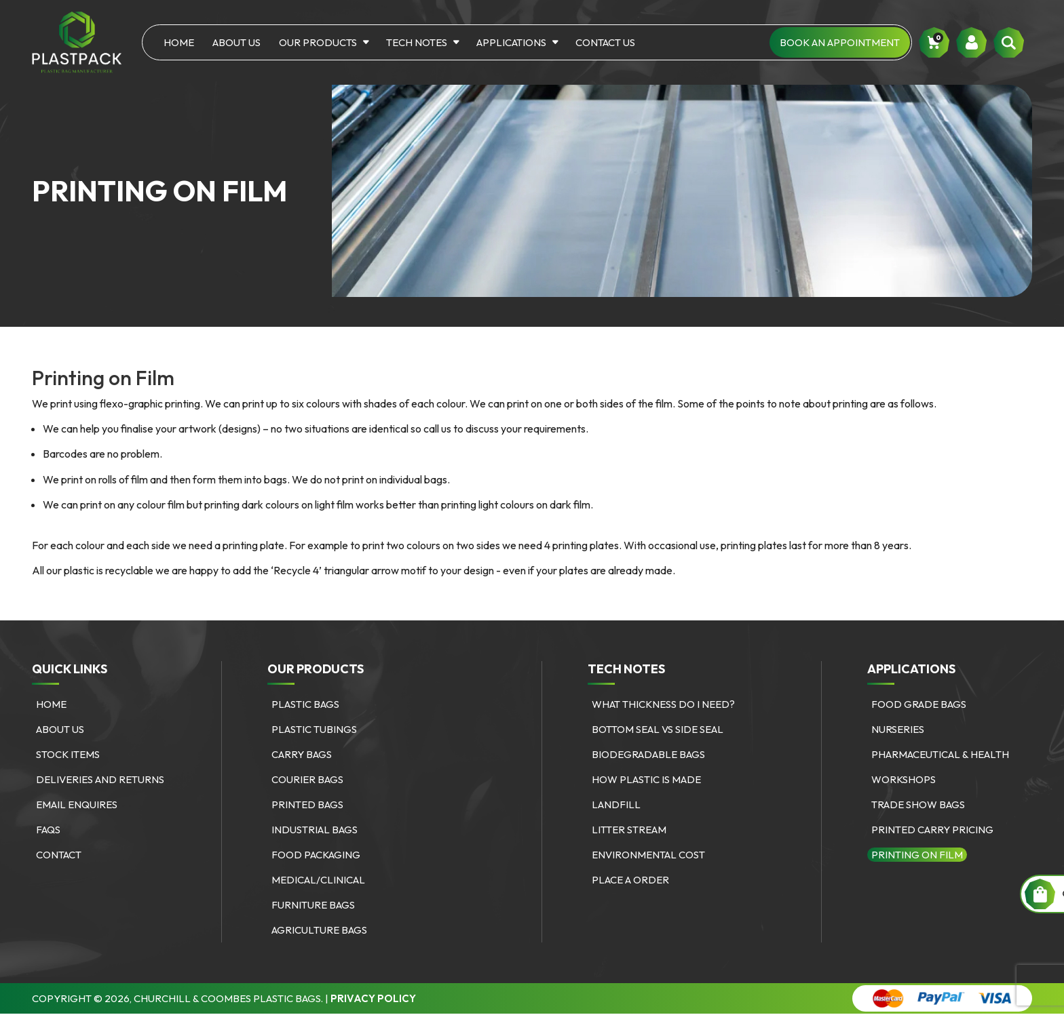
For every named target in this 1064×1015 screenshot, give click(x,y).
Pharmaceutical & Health (940, 754)
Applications (511, 42)
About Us (236, 42)
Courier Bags (307, 779)
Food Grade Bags (918, 704)
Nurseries (897, 729)
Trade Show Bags (918, 804)
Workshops (903, 779)
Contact (58, 854)
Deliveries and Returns (100, 779)
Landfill (616, 804)
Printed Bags (307, 804)
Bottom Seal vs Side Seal (657, 729)
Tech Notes (416, 42)
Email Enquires (76, 804)
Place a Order (630, 879)
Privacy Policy (373, 998)
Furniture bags (313, 904)
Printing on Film (917, 854)
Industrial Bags (314, 829)
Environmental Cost (648, 854)
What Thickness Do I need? (663, 704)
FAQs (48, 829)
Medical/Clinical (318, 879)
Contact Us (605, 42)
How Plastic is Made (646, 779)
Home (179, 42)
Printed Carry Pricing (932, 829)
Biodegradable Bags (648, 754)
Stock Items (68, 754)
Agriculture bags (319, 929)
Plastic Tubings (314, 729)
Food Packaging (315, 854)
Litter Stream (629, 829)
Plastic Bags (305, 704)
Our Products (318, 42)
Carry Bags (301, 754)
